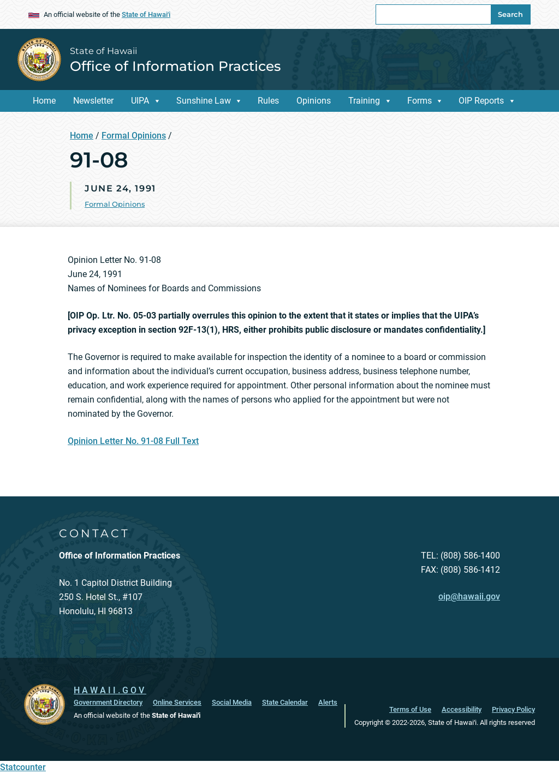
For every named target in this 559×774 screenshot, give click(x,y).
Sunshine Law (203, 100)
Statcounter (23, 767)
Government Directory (108, 702)
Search (510, 14)
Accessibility (461, 709)
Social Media (232, 702)
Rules (268, 100)
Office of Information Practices (175, 66)
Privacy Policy (513, 709)
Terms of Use (410, 709)
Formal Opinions (134, 135)
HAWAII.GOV (110, 690)
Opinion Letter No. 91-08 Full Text (133, 441)
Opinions (313, 100)
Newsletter (93, 100)
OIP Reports (481, 100)
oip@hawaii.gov (469, 596)
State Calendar (285, 702)
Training (364, 100)
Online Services (177, 702)
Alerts (327, 702)
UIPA (140, 100)
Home (44, 100)
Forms (419, 100)
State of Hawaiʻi (146, 14)
